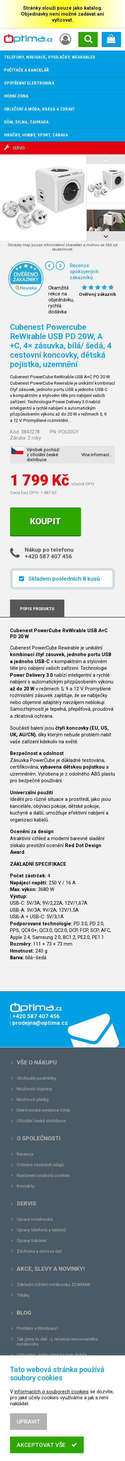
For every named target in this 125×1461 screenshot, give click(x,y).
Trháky (23, 1295)
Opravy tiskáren (32, 1240)
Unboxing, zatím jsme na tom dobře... (53, 1354)
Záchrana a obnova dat (39, 1251)
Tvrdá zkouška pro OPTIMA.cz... (48, 1365)
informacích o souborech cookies (51, 1406)
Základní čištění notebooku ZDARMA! (54, 1284)
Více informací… (96, 454)
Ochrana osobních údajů (40, 1164)
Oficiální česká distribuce (41, 1120)
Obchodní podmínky (36, 1078)
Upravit (28, 1435)
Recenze (25, 1154)
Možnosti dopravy (34, 1088)
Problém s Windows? (37, 1328)
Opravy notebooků (35, 1219)
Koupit (45, 521)
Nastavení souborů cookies (43, 1175)
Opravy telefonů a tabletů (41, 1229)
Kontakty (25, 1186)
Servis (26, 1203)
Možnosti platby (33, 1099)
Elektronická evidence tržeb (43, 1110)
